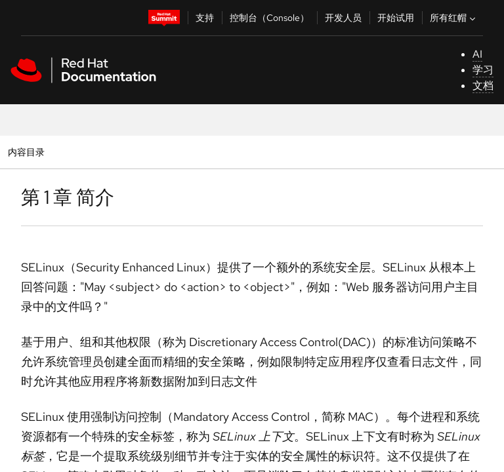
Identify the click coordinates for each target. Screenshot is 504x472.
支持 (205, 18)
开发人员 (343, 18)
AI (477, 54)
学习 (483, 70)
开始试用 (395, 18)
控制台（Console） (269, 18)
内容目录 (26, 152)
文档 (483, 85)
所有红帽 (454, 18)
